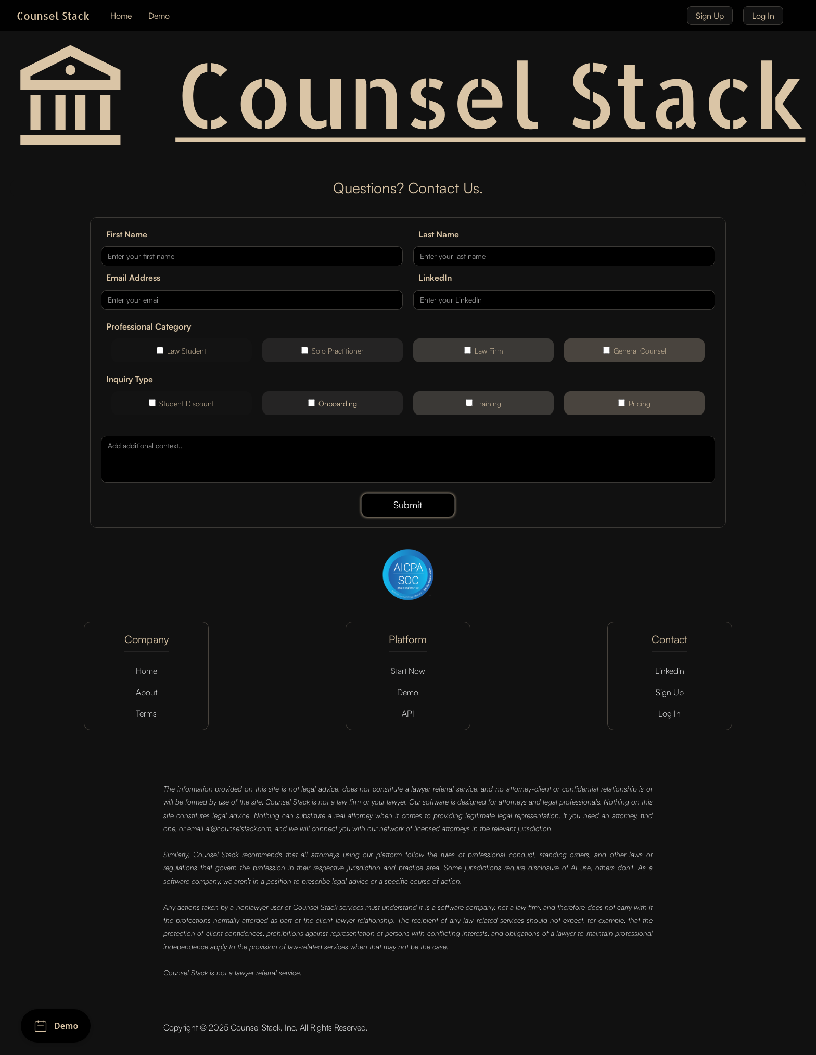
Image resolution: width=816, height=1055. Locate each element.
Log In (763, 15)
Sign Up (710, 15)
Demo (159, 15)
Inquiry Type (129, 379)
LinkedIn (435, 277)
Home (121, 15)
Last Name (438, 234)
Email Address (133, 277)
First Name (126, 234)
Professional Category (148, 326)
